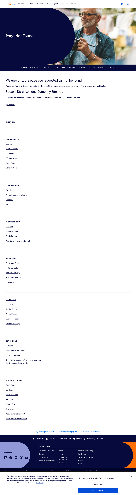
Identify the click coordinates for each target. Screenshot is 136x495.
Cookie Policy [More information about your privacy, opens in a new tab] (40, 483)
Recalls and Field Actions (47, 451)
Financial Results (12, 231)
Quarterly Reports (13, 319)
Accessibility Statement (15, 414)
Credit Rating (11, 236)
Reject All (98, 484)
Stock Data (71, 67)
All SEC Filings (11, 309)
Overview (24, 67)
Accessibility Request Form (16, 419)
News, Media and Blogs (86, 451)
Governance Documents (15, 351)
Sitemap (9, 400)
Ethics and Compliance (85, 457)
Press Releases (12, 149)
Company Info (48, 67)
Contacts (9, 200)
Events (61, 451)
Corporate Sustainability (96, 67)
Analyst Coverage (13, 273)
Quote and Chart (13, 263)
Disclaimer (10, 409)
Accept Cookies (98, 490)
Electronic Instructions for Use (47, 462)
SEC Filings (81, 67)
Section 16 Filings (13, 324)
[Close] (131, 476)
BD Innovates (11, 158)
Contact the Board (13, 355)
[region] (68, 483)
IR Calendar (11, 154)
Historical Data (12, 268)
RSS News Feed (12, 395)
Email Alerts (11, 163)
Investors (10, 105)
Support (80, 460)
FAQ (7, 205)
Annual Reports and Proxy (16, 195)
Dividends (10, 282)
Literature (62, 463)
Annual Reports (12, 314)
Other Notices (11, 168)
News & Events (35, 67)
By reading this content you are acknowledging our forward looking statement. (68, 432)
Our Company (82, 454)
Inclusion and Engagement (63, 458)
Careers (41, 454)
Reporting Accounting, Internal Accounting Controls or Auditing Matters (23, 361)
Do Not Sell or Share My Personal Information (98, 478)
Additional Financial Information (19, 241)
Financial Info (60, 67)
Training (80, 464)
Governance (111, 67)
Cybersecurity (43, 457)
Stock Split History (13, 278)
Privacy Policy (11, 404)
